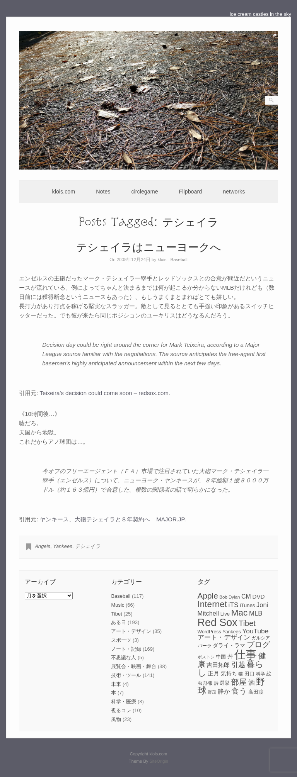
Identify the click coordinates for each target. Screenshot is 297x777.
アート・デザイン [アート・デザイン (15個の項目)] (224, 637)
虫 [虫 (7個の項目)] (200, 683)
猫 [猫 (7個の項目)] (240, 674)
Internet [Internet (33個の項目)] (212, 604)
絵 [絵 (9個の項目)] (268, 674)
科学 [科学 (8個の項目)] (260, 674)
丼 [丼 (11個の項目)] (230, 656)
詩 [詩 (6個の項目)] (216, 683)
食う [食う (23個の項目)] (239, 691)
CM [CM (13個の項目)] (246, 596)
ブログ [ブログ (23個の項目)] (258, 644)
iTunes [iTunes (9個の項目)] (247, 605)
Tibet (116, 614)
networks (234, 191)
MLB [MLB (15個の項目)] (255, 613)
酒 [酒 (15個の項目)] (251, 682)
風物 (116, 719)
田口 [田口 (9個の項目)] (249, 674)
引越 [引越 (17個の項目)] (238, 664)
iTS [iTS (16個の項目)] (234, 605)
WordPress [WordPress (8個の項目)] (209, 631)
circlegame (144, 191)
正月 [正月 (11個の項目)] (213, 673)
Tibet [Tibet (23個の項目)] (247, 623)
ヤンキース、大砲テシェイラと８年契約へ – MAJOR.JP (112, 519)
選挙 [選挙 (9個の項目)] (225, 683)
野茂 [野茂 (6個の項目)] (212, 692)
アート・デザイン (131, 631)
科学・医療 (123, 701)
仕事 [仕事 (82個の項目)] (245, 654)
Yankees (62, 546)
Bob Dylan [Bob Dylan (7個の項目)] (229, 597)
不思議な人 (123, 657)
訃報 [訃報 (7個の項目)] (208, 683)
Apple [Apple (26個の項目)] (208, 595)
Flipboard (190, 191)
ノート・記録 (126, 649)
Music (117, 605)
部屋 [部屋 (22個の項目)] (239, 682)
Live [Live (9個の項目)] (225, 614)
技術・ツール (126, 675)
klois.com (63, 191)
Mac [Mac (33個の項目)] (239, 613)
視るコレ (121, 710)
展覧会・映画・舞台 (133, 666)
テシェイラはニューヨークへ (148, 246)
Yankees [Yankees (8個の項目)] (231, 631)
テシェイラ (87, 546)
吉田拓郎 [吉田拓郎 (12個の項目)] (218, 665)
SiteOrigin (158, 761)
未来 (116, 684)
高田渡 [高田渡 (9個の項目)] (255, 692)
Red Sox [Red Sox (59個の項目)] (217, 622)
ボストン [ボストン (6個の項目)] (206, 657)
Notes (103, 191)
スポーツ (121, 640)
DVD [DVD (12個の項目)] (258, 596)
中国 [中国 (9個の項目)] (221, 657)
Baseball (179, 259)
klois (161, 259)
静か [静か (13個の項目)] (224, 691)
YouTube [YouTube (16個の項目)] (255, 631)
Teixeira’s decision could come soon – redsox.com (104, 393)
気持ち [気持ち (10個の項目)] (229, 673)
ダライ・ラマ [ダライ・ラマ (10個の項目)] (229, 645)
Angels (42, 546)
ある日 (118, 622)
